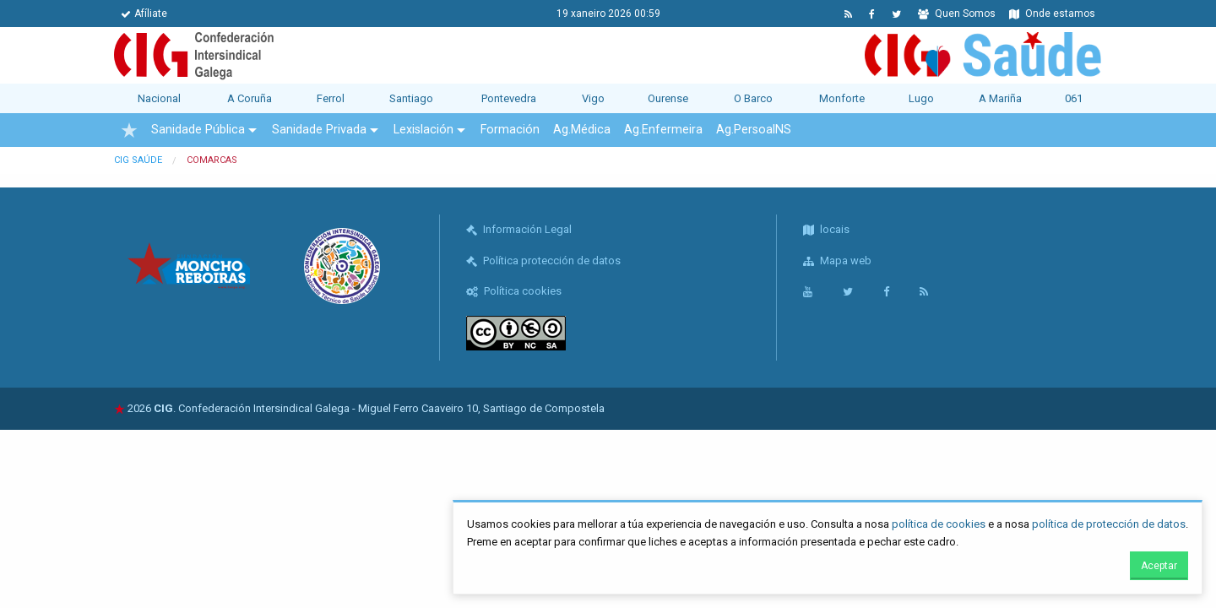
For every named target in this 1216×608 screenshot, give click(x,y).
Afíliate (144, 13)
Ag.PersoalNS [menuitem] (753, 129)
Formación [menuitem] (510, 129)
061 (1074, 98)
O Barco (753, 98)
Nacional (159, 98)
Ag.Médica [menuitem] (582, 129)
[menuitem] (129, 130)
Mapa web (837, 260)
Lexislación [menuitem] (423, 129)
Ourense (668, 98)
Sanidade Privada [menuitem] (319, 129)
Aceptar (1159, 566)
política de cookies (938, 524)
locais (826, 229)
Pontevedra (508, 98)
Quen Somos (957, 13)
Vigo (593, 98)
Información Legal (519, 229)
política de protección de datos (1109, 524)
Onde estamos (1052, 13)
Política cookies (514, 291)
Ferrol (331, 98)
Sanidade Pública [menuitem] (198, 129)
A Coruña (249, 98)
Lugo (921, 98)
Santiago (411, 98)
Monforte (842, 98)
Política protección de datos (543, 260)
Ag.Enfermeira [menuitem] (663, 129)
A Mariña (1000, 98)
